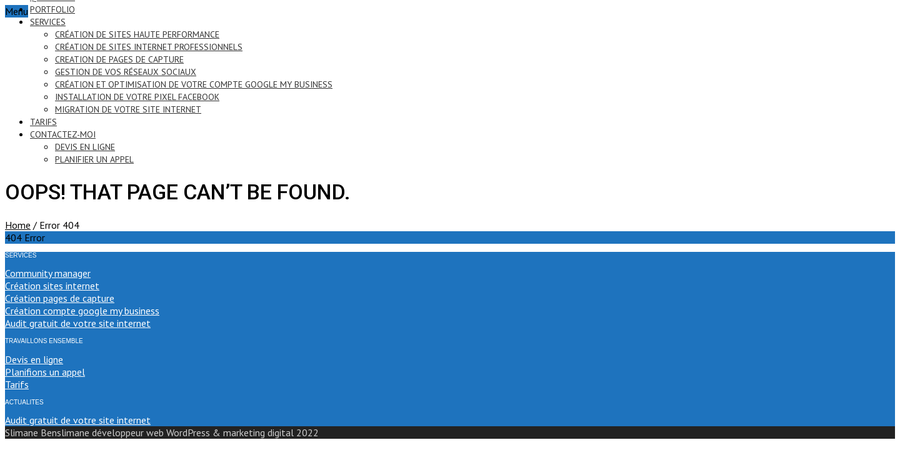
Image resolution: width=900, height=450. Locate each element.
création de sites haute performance (137, 34)
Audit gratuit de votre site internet (78, 323)
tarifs (43, 122)
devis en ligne (85, 146)
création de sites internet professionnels (148, 46)
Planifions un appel (45, 372)
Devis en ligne (34, 359)
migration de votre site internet (128, 109)
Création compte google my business (82, 310)
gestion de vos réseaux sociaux (125, 72)
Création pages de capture (59, 298)
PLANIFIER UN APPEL (94, 159)
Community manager (48, 273)
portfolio (52, 9)
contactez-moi (63, 134)
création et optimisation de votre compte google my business (193, 84)
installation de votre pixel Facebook (137, 96)
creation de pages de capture (119, 59)
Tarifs (17, 384)
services (48, 22)
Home (18, 225)
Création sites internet (52, 285)
